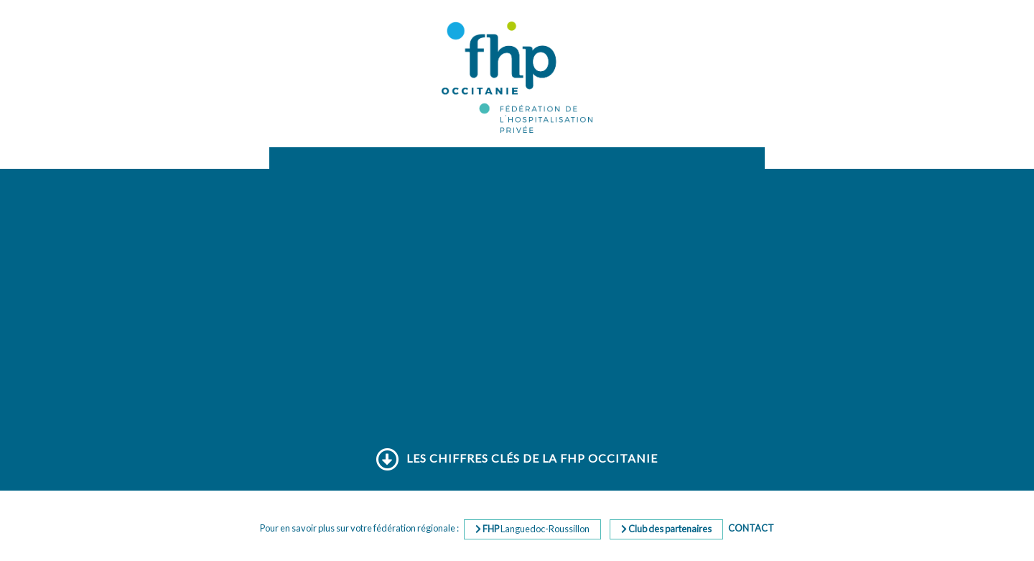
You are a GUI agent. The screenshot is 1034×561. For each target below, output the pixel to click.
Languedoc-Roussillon (532, 528)
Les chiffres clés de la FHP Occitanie (517, 459)
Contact (751, 528)
